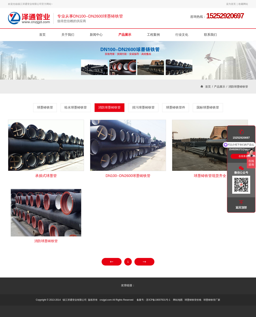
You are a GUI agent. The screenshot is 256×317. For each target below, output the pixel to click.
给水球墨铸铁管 (75, 107)
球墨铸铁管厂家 (211, 299)
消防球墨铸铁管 (238, 86)
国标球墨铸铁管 (208, 107)
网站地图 (178, 299)
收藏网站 (243, 4)
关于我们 (67, 34)
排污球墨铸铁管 (143, 107)
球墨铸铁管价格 (193, 299)
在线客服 (243, 156)
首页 (42, 34)
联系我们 (210, 34)
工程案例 (153, 34)
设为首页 (231, 4)
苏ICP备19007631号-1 (158, 299)
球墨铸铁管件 (175, 107)
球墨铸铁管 (45, 107)
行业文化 (181, 34)
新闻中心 (96, 34)
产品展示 (124, 34)
